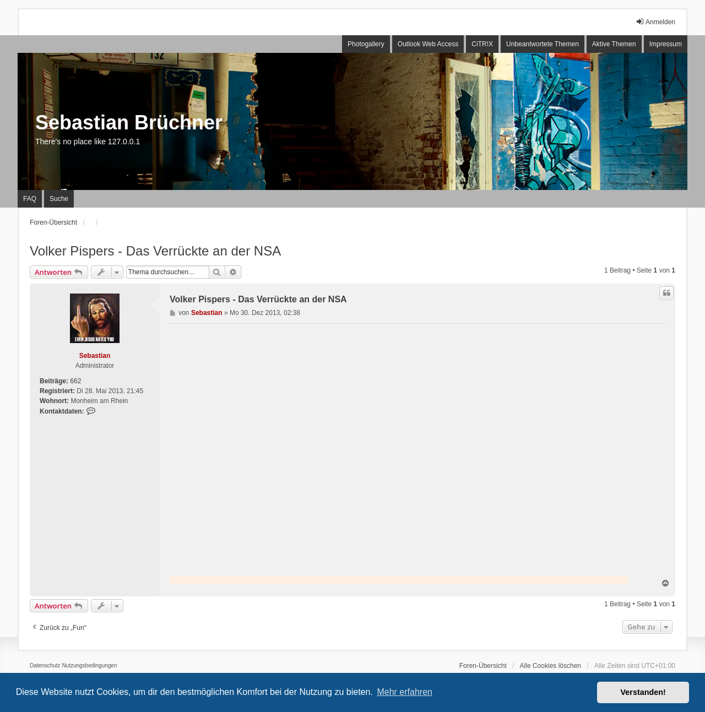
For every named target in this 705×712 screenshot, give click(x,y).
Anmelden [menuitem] (655, 22)
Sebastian (95, 356)
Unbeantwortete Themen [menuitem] (542, 44)
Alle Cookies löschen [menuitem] (550, 666)
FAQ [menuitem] (29, 199)
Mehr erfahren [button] (404, 692)
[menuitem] (45, 666)
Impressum (665, 44)
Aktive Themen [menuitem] (614, 44)
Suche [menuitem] (59, 199)
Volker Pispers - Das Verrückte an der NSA (155, 250)
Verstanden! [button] (643, 692)
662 (75, 381)
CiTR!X (482, 44)
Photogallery (366, 44)
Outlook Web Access (428, 44)
